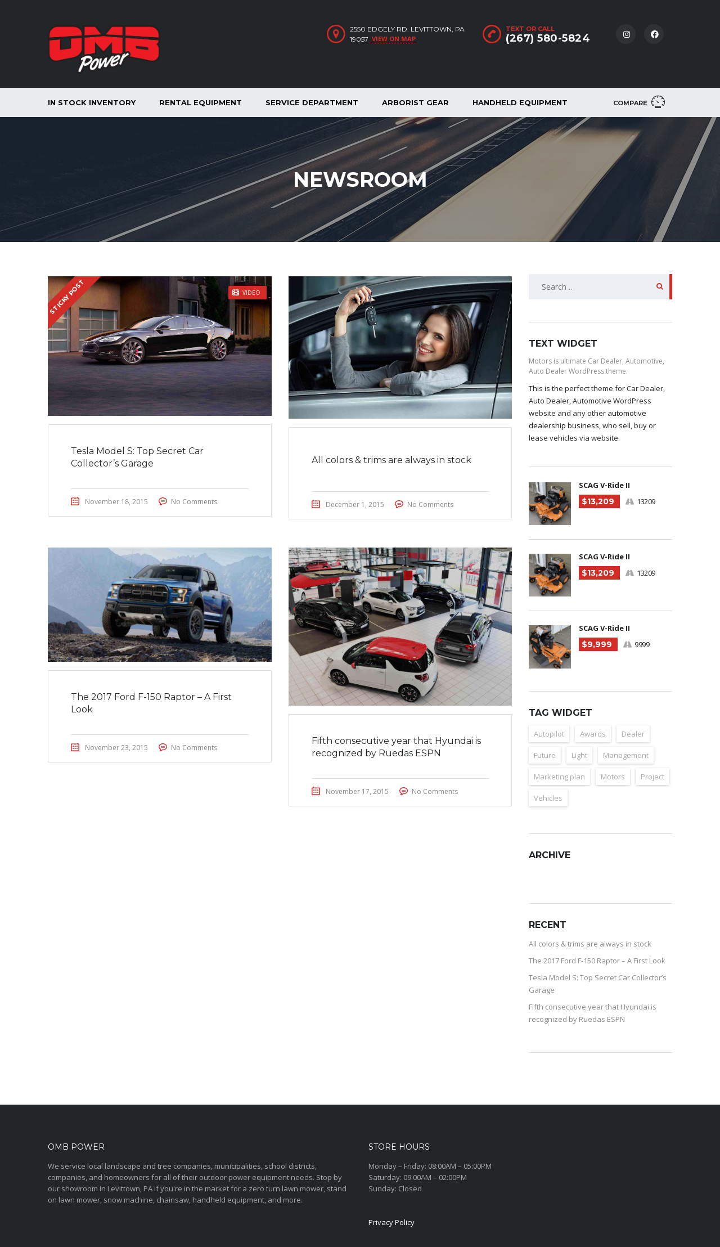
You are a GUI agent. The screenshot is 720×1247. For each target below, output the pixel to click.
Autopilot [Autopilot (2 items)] (549, 734)
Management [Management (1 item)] (626, 755)
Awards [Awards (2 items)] (593, 734)
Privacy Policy (391, 1222)
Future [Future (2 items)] (545, 755)
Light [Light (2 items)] (579, 755)
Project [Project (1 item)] (652, 776)
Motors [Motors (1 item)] (613, 776)
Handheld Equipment (520, 102)
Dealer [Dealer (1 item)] (633, 734)
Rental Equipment (200, 102)
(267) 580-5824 (548, 38)
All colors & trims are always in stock (590, 944)
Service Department (312, 102)
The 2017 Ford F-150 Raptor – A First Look (597, 961)
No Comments (194, 501)
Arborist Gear (415, 102)
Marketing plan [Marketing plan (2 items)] (559, 776)
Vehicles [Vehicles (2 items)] (548, 798)
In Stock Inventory (92, 102)
